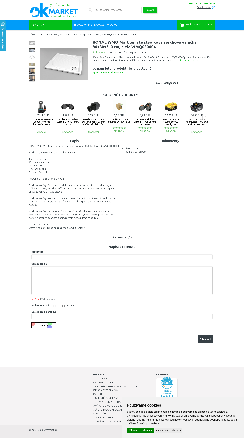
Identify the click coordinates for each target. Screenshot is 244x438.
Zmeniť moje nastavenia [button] (168, 430)
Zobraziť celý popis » (188, 60)
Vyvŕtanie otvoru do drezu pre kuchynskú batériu (122, 405)
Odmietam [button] (147, 430)
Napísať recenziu (138, 52)
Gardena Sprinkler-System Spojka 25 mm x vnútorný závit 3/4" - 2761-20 (94, 123)
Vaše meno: (37, 251)
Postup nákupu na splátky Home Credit (115, 386)
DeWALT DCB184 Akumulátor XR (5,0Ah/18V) (171, 122)
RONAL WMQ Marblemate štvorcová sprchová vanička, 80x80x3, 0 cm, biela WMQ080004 (91, 34)
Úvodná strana (83, 25)
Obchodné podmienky (105, 398)
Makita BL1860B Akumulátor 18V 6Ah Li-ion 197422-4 (197, 122)
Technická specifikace (135, 151)
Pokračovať (205, 339)
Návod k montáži (132, 148)
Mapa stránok (101, 413)
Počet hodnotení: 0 (117, 52)
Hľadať (150, 10)
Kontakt (97, 394)
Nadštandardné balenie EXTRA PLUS (119, 120)
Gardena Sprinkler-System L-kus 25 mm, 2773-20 (68, 122)
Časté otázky (204, 7)
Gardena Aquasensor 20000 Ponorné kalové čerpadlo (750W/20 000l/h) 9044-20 (42, 124)
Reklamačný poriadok (105, 390)
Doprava (99, 25)
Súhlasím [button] (133, 430)
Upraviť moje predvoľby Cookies (112, 421)
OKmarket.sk (50, 430)
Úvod (33, 34)
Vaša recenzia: (39, 264)
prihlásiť (194, 3)
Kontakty (111, 25)
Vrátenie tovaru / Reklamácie (109, 409)
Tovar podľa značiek (105, 417)
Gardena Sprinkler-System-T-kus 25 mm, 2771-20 (145, 122)
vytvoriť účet (207, 3)
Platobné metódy (103, 382)
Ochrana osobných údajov (109, 402)
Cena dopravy (101, 378)
